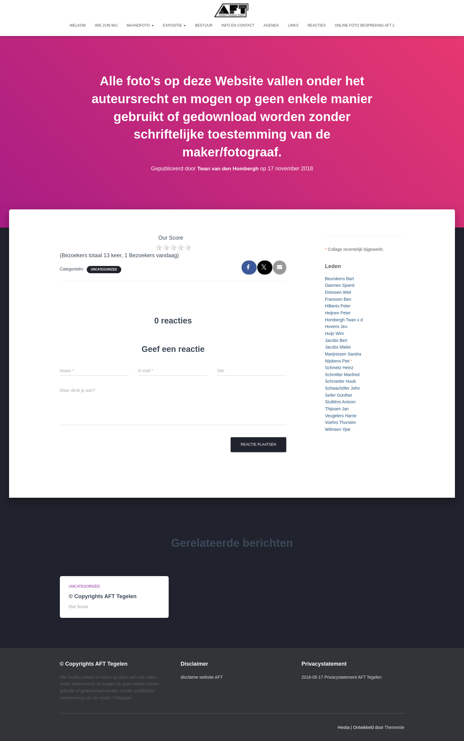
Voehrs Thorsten (340, 422)
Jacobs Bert (336, 340)
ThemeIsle (394, 727)
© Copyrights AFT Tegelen (103, 596)
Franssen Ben (338, 299)
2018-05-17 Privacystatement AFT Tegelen (342, 677)
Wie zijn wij (106, 25)
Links (293, 25)
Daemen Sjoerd (339, 285)
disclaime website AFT (202, 677)
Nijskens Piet (337, 361)
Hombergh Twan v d (344, 319)
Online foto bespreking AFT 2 (364, 25)
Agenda (271, 25)
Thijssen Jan (337, 408)
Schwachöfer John (342, 388)
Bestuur (203, 25)
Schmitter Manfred (342, 374)
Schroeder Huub (340, 381)
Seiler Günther (338, 395)
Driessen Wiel (338, 292)
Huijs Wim (334, 333)
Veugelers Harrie (340, 415)
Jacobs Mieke (338, 347)
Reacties (316, 25)
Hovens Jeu (336, 326)
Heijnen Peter (338, 312)
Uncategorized (104, 269)
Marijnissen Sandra (343, 354)
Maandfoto (140, 25)
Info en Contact (238, 25)
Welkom (78, 25)
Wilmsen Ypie (337, 429)
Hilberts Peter (338, 305)
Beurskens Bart (339, 278)
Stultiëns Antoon (340, 401)
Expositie (174, 25)
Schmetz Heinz (339, 367)
